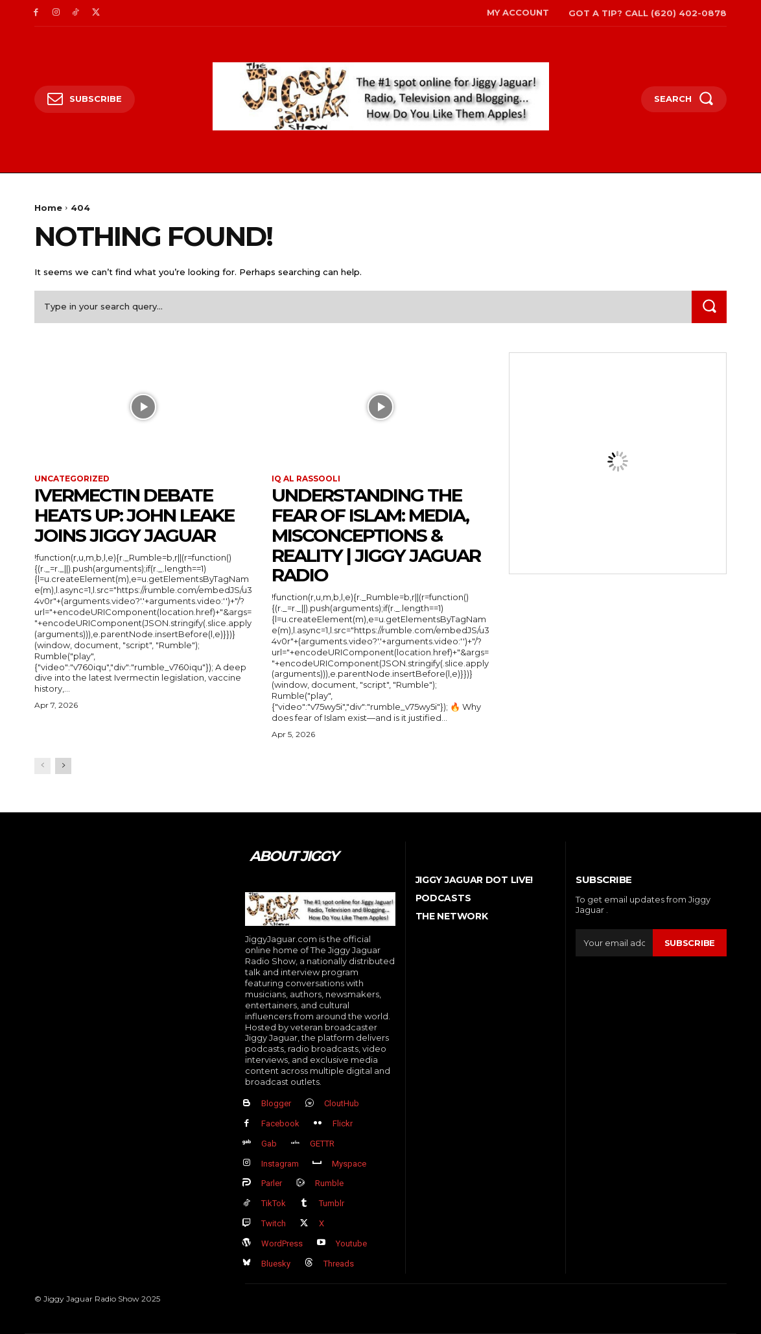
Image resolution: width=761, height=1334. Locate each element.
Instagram (280, 1164)
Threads (338, 1263)
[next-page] (63, 766)
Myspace (349, 1164)
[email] (614, 942)
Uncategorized (72, 478)
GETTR (322, 1143)
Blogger (276, 1103)
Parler (271, 1183)
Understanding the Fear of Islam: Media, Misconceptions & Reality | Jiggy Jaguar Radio (376, 535)
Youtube (351, 1243)
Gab (269, 1143)
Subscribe (689, 943)
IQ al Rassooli (306, 478)
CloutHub (341, 1103)
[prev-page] (42, 766)
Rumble (329, 1183)
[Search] (709, 306)
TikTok (273, 1203)
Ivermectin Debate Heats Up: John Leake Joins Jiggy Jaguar (134, 515)
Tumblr (331, 1203)
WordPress (282, 1243)
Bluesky (275, 1263)
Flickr (343, 1123)
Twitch (273, 1223)
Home (48, 207)
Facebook (280, 1123)
